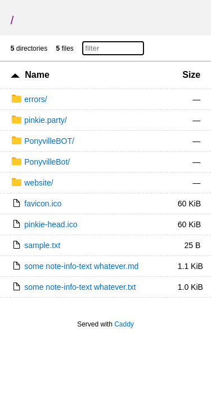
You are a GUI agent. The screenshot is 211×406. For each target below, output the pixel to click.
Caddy (124, 324)
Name (37, 75)
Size (191, 75)
